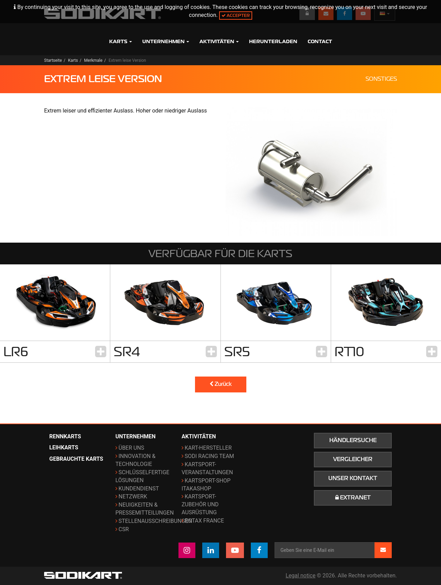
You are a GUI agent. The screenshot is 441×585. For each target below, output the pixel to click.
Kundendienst (139, 488)
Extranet (353, 497)
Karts (73, 60)
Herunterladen (273, 41)
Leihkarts (63, 447)
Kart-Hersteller (208, 448)
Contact (320, 41)
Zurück (220, 384)
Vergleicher (352, 459)
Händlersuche (353, 440)
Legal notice (301, 575)
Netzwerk (133, 496)
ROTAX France (204, 520)
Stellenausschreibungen (155, 521)
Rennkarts (65, 436)
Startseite (53, 60)
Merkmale (93, 60)
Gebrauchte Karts (76, 459)
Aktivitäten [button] (219, 41)
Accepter (236, 15)
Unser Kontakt (352, 478)
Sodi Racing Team (209, 456)
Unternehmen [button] (165, 41)
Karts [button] (120, 41)
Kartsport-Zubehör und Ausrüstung (200, 504)
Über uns (131, 448)
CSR (124, 529)
